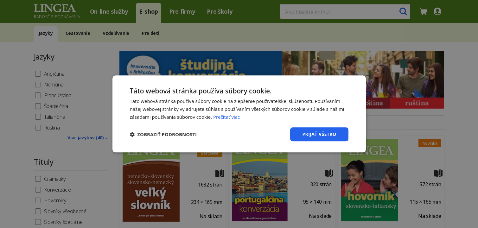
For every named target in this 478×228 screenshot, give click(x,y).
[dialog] (239, 114)
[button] (163, 134)
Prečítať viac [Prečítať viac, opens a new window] (226, 117)
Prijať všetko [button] (319, 134)
